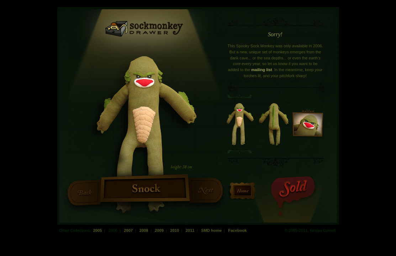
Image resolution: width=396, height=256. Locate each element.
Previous (85, 192)
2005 (97, 230)
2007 (128, 230)
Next (205, 189)
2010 (174, 230)
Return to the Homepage (242, 191)
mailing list (261, 70)
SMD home (211, 230)
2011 (190, 230)
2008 (143, 230)
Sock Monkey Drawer (144, 29)
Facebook (237, 230)
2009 (159, 230)
